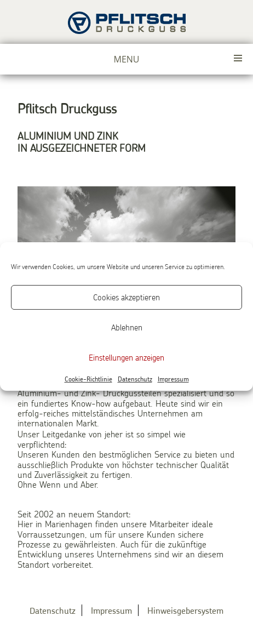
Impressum (173, 379)
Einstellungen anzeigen (126, 357)
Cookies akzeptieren (126, 297)
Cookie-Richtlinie (88, 379)
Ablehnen (126, 327)
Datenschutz (135, 379)
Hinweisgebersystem (185, 610)
